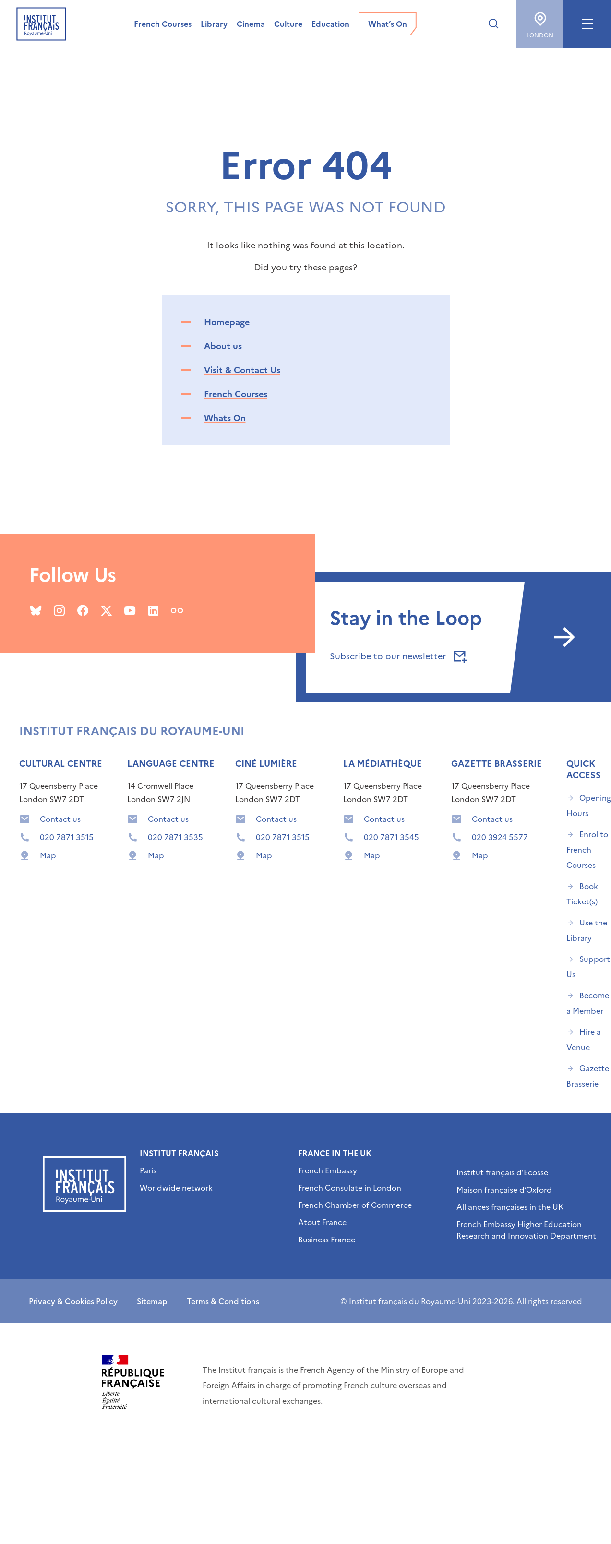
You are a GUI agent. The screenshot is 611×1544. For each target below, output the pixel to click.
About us (223, 345)
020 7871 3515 (67, 837)
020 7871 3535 (175, 837)
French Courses (235, 393)
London (540, 22)
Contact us (60, 819)
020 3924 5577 (500, 837)
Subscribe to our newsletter (396, 656)
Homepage (227, 322)
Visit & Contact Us (242, 369)
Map (48, 855)
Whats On (225, 417)
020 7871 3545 (391, 837)
